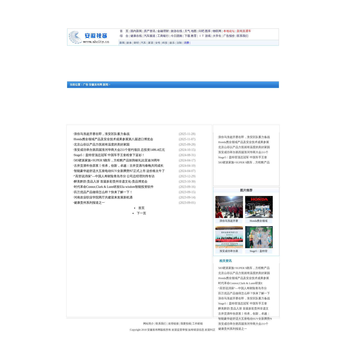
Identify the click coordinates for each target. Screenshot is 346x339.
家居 (150, 42)
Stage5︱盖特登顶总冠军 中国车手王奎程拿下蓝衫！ (109, 155)
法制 (179, 42)
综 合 (124, 35)
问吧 (201, 31)
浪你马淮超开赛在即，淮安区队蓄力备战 (102, 134)
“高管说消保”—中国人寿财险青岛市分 (242, 288)
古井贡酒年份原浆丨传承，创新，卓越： (244, 313)
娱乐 (172, 42)
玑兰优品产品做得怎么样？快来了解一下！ (103, 192)
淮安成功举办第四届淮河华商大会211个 (243, 152)
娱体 (129, 42)
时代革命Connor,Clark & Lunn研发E (240, 283)
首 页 (124, 31)
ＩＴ (201, 35)
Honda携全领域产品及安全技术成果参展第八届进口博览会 (113, 139)
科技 (164, 42)
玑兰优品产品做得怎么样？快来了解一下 (244, 293)
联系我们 (242, 35)
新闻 (122, 42)
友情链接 (173, 323)
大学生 (217, 35)
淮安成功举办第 (229, 251)
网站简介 (148, 323)
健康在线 (136, 35)
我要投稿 (186, 323)
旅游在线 (176, 31)
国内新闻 (136, 31)
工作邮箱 (197, 323)
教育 (194, 35)
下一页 (141, 213)
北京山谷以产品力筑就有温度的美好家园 (102, 144)
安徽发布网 (95, 84)
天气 (187, 31)
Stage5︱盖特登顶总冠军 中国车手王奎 (242, 157)
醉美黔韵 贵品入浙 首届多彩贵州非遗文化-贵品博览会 (111, 181)
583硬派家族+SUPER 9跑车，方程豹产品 (244, 162)
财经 (136, 42)
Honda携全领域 (258, 220)
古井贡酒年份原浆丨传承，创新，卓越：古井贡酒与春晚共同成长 (119, 165)
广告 (85, 84)
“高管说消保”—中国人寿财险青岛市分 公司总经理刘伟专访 (114, 176)
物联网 (217, 31)
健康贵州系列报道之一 (89, 202)
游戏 (208, 35)
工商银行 (163, 35)
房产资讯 (149, 31)
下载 (187, 35)
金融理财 (163, 31)
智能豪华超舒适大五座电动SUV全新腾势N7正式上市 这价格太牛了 (119, 171)
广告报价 (229, 35)
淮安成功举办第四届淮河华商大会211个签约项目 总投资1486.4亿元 (119, 149)
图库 (208, 31)
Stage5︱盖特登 (259, 251)
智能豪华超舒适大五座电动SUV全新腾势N (245, 318)
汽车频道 (149, 35)
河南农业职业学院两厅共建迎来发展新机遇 (103, 197)
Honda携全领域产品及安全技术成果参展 (243, 142)
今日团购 (176, 35)
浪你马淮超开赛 (229, 220)
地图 (194, 31)
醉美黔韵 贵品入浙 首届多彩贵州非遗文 (243, 308)
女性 (157, 42)
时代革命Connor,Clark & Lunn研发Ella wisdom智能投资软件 (114, 186)
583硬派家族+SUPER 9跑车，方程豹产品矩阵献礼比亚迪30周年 (117, 160)
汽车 (143, 42)
